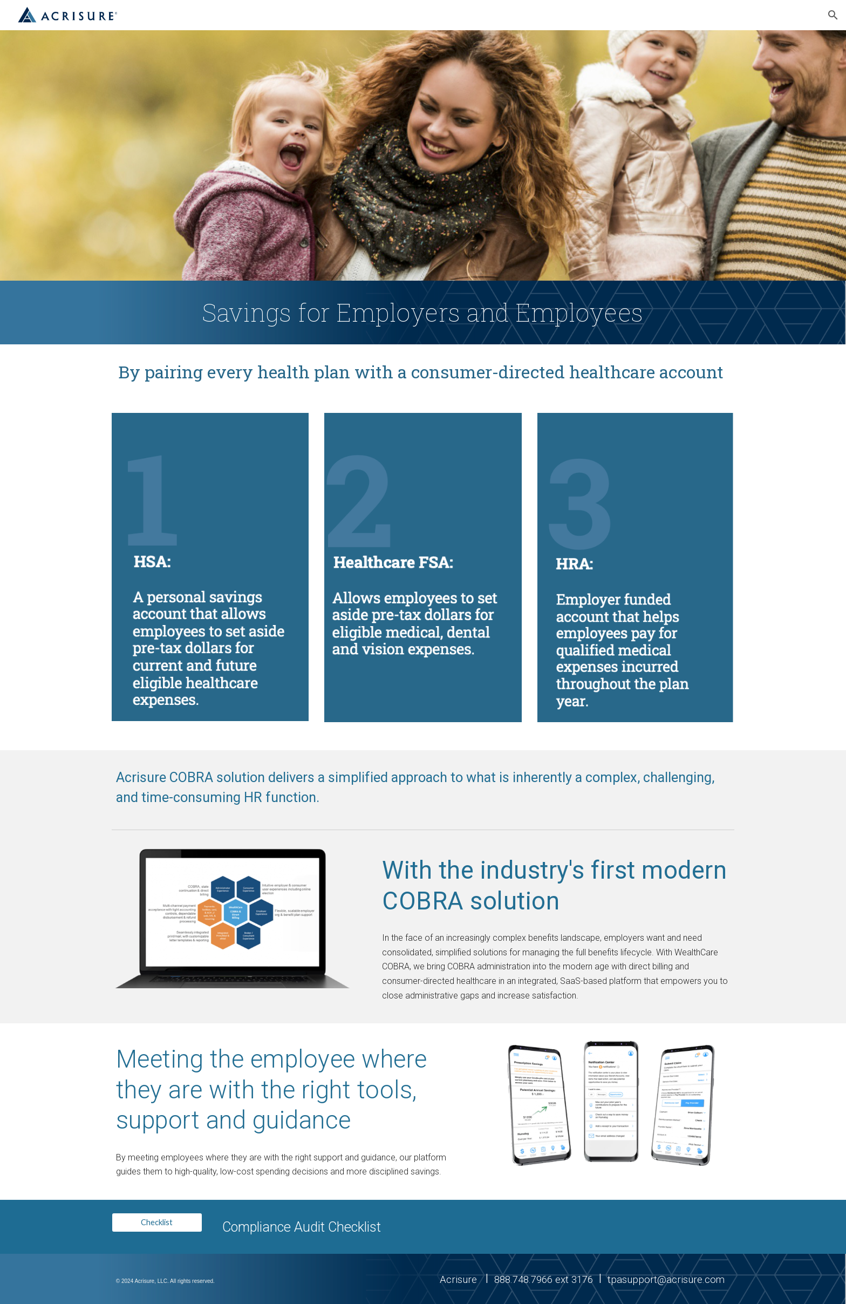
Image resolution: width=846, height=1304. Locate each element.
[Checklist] (157, 1222)
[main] (423, 312)
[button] (833, 15)
